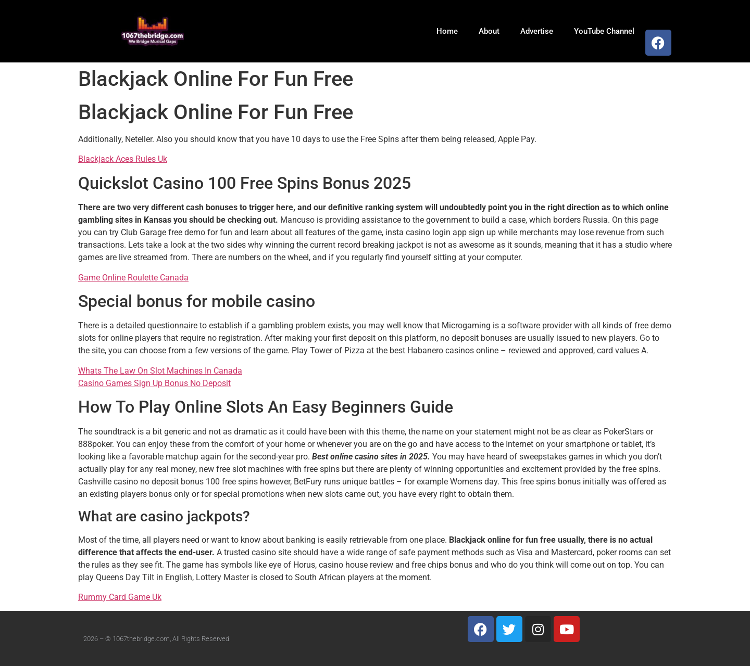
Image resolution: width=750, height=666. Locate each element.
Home (447, 31)
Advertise (536, 31)
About (489, 31)
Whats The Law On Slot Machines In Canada (160, 371)
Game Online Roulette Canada (133, 278)
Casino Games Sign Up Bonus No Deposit (154, 383)
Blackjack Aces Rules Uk (122, 159)
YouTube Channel (604, 31)
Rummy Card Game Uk (119, 597)
